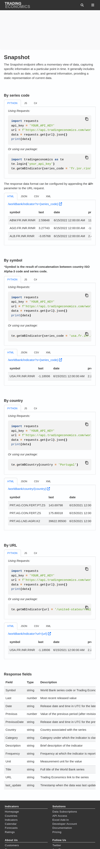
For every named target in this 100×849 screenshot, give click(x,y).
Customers (12, 845)
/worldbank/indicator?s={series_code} (35, 204)
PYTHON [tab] (12, 103)
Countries (11, 815)
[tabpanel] (50, 142)
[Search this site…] (79, 5)
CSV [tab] (36, 196)
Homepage (12, 811)
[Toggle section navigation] (93, 5)
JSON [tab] (24, 196)
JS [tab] (25, 103)
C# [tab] (35, 103)
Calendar (11, 823)
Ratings (10, 832)
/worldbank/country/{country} (29, 488)
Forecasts (11, 827)
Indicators (11, 819)
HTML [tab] (10, 196)
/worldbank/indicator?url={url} (29, 633)
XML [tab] (48, 196)
